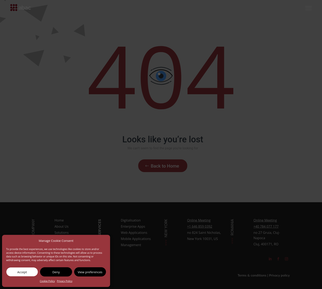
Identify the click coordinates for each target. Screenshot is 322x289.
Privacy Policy (64, 281)
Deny (56, 272)
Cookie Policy (47, 281)
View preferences (90, 272)
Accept (22, 272)
